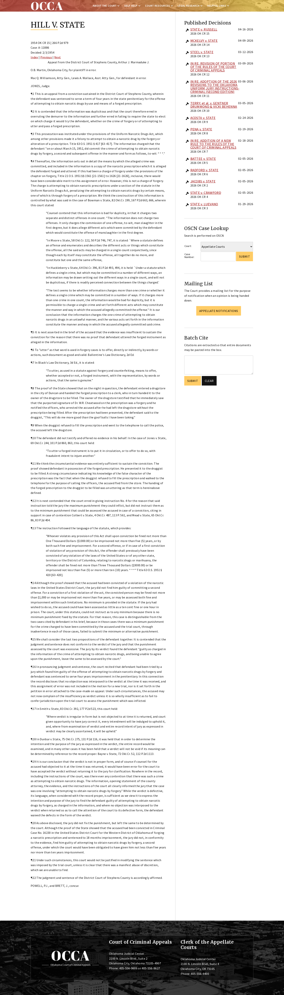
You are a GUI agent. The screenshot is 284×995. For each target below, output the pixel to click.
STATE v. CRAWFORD (205, 192)
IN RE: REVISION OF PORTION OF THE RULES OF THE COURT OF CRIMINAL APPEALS (213, 66)
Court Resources (157, 5)
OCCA (70, 955)
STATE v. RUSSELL (203, 29)
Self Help (130, 5)
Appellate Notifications (218, 311)
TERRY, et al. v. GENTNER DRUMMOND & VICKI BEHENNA (213, 105)
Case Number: (189, 255)
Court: (188, 246)
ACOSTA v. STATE (203, 118)
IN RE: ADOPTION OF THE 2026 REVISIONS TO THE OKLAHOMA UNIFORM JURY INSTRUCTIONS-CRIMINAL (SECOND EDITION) (214, 86)
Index (34, 57)
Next (57, 57)
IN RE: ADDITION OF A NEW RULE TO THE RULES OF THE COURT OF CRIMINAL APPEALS (213, 144)
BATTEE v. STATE (203, 158)
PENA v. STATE (201, 129)
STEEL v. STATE (201, 52)
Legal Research (188, 5)
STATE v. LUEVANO (204, 204)
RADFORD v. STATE (204, 170)
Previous (46, 57)
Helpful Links (216, 5)
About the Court (104, 5)
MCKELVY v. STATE (204, 40)
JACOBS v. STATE (203, 181)
